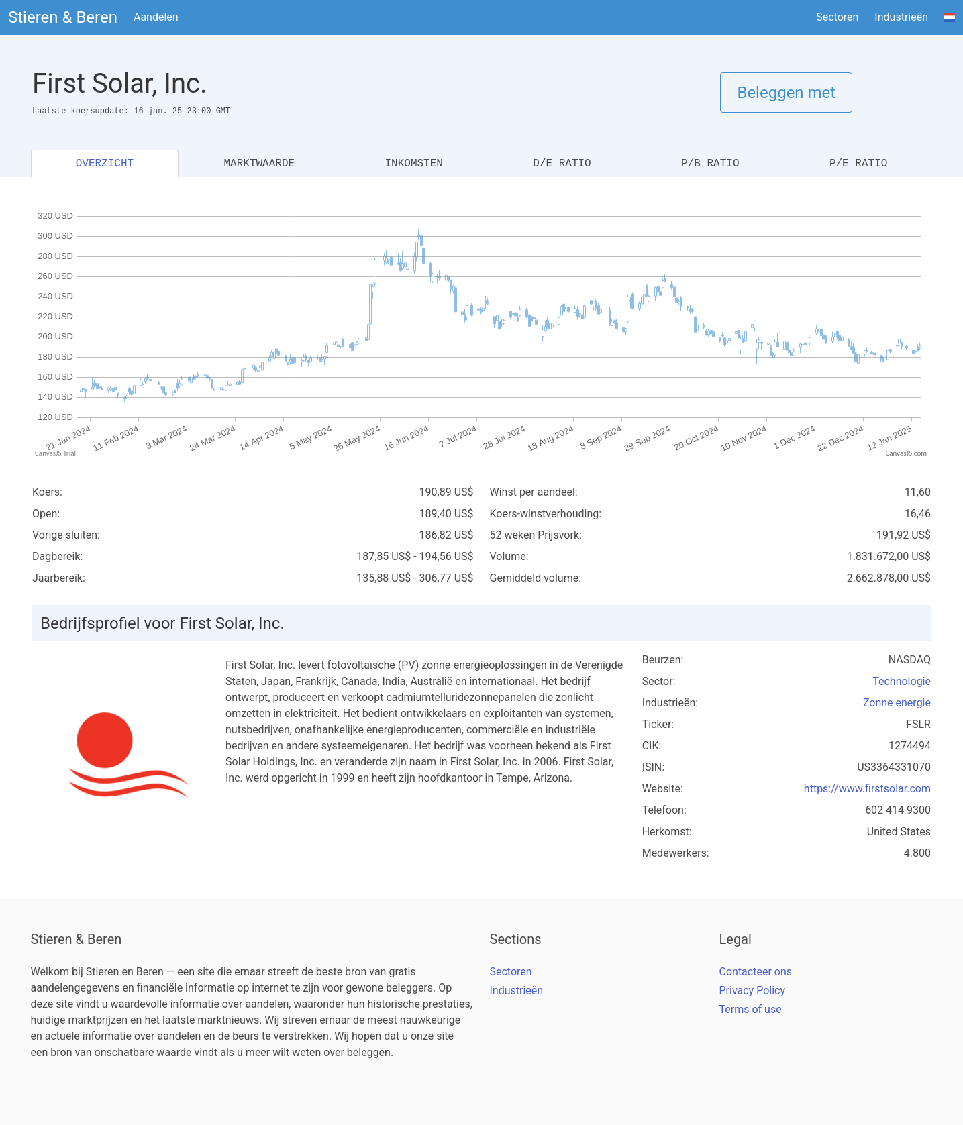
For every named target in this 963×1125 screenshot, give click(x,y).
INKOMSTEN (413, 163)
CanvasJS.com (906, 453)
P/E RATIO (858, 163)
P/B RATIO (710, 163)
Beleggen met (786, 92)
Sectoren (837, 17)
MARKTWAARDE (259, 163)
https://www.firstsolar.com (867, 788)
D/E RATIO (562, 163)
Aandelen (156, 17)
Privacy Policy (752, 990)
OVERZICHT (105, 163)
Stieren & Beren (62, 17)
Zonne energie (897, 702)
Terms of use (750, 1009)
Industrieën (901, 17)
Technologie (901, 681)
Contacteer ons (756, 971)
